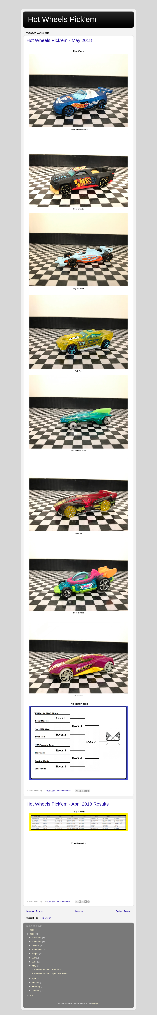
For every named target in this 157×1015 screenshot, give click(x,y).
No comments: (64, 790)
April (34, 978)
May (34, 966)
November (37, 941)
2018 (32, 934)
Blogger (94, 1003)
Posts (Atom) (45, 918)
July (34, 958)
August (35, 954)
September (37, 950)
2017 (32, 996)
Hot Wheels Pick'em (62, 19)
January (36, 991)
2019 (32, 930)
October (36, 946)
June (34, 962)
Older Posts (123, 911)
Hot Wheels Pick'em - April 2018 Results (68, 803)
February (36, 986)
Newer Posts (34, 911)
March (35, 982)
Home (79, 911)
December (37, 937)
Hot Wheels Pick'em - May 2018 (59, 40)
